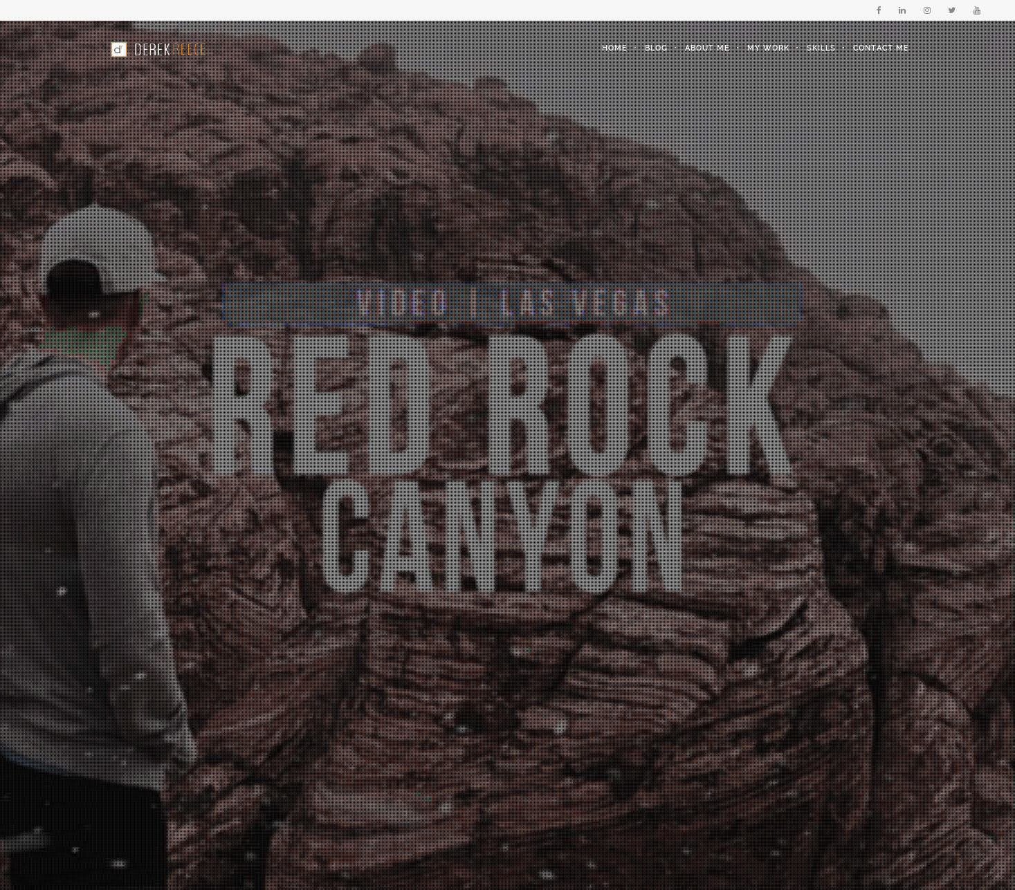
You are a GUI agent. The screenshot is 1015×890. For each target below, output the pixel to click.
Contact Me (881, 48)
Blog (656, 48)
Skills (821, 48)
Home (615, 48)
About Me (707, 48)
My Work (768, 48)
